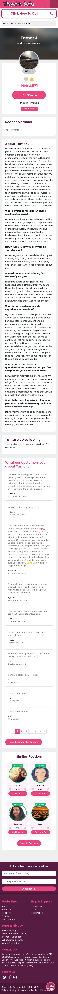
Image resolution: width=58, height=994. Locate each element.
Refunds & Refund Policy (14, 933)
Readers (6, 912)
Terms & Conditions (12, 936)
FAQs (33, 909)
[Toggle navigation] (54, 4)
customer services (11, 962)
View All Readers (29, 843)
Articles (6, 916)
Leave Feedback (29, 108)
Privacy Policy (9, 930)
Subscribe (29, 888)
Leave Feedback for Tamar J (24, 742)
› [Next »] (44, 731)
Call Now (29, 95)
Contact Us (37, 906)
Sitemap (45, 990)
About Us (6, 909)
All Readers (16, 23)
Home (5, 23)
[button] (29, 13)
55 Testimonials (29, 102)
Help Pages (37, 912)
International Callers (29, 990)
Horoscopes (8, 919)
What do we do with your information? (12, 941)
